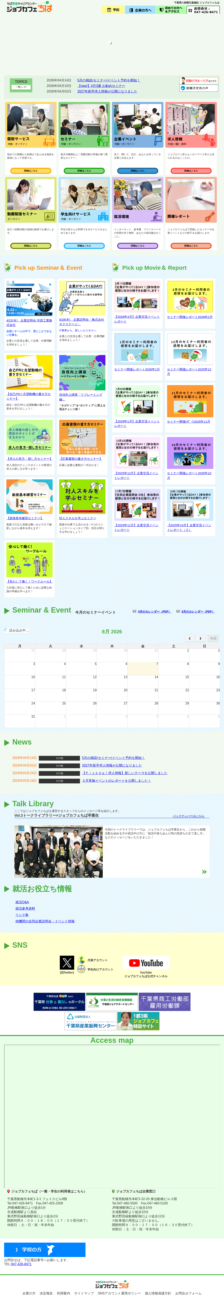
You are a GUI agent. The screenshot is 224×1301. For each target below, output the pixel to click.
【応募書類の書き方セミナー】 (80, 458)
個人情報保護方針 (158, 1293)
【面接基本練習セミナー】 (24, 518)
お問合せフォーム (188, 1293)
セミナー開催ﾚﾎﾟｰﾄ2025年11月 (188, 421)
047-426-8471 (21, 1264)
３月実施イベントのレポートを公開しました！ (116, 780)
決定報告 (46, 1293)
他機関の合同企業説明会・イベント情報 (45, 921)
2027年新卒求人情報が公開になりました (107, 91)
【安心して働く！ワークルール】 (29, 581)
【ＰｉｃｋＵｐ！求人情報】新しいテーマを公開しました (124, 773)
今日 (213, 638)
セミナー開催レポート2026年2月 (190, 317)
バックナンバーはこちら (188, 816)
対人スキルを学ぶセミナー (77, 518)
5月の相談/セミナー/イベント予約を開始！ (108, 80)
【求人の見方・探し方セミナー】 (29, 458)
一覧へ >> (21, 87)
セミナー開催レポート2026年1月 (137, 369)
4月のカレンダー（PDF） (154, 611)
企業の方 (29, 1293)
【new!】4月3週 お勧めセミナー (101, 86)
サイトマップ (84, 1293)
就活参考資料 (25, 908)
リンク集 (22, 915)
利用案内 (63, 1293)
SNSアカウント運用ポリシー (119, 1293)
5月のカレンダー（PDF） (198, 611)
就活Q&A (22, 902)
